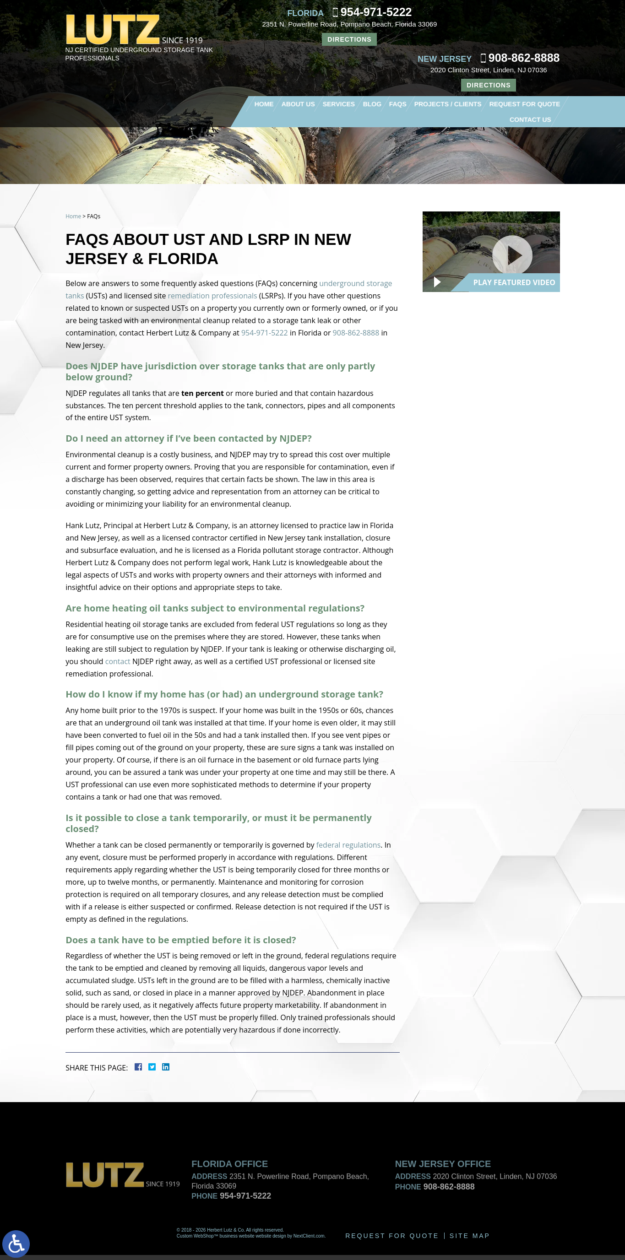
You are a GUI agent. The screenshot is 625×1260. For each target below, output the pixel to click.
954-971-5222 (376, 11)
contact (117, 664)
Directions (349, 39)
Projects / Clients (447, 104)
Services (338, 104)
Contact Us (530, 119)
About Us (298, 104)
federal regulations (348, 849)
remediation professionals (212, 296)
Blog (372, 104)
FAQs (397, 104)
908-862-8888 (524, 57)
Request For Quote (524, 104)
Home (263, 104)
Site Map (470, 1240)
